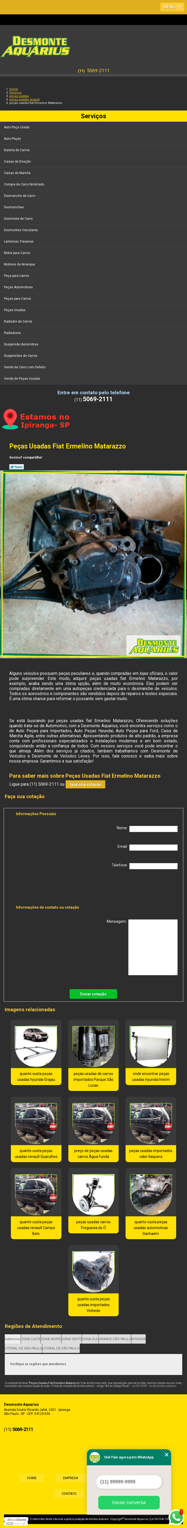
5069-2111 (98, 70)
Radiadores (13, 333)
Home (30, 1478)
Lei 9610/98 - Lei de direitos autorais (154, 1386)
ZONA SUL (90, 1339)
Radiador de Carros (18, 321)
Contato (68, 1494)
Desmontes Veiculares (21, 230)
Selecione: (13, 1339)
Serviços (93, 116)
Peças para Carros (18, 298)
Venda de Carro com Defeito (25, 367)
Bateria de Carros (17, 150)
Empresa (70, 1478)
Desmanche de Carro (20, 196)
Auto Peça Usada (17, 127)
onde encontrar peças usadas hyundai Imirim (151, 1077)
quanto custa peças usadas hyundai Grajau (36, 1077)
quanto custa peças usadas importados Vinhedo (93, 1305)
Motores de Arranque (20, 264)
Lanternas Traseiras (19, 241)
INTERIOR (138, 1339)
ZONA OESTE (71, 1339)
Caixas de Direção (18, 161)
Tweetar (16, 466)
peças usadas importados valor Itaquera (150, 1154)
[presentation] (49, 888)
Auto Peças (13, 139)
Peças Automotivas (19, 287)
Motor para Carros (17, 253)
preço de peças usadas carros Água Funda (93, 1154)
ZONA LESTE (31, 1339)
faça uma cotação (85, 784)
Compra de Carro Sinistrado (24, 184)
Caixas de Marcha (17, 173)
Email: (148, 847)
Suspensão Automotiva (21, 344)
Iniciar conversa (129, 1502)
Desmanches (14, 207)
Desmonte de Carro (18, 219)
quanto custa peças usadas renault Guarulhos (36, 1154)
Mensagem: (142, 947)
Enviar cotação (93, 994)
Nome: (147, 829)
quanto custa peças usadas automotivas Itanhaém (151, 1228)
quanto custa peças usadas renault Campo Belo (36, 1228)
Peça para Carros (17, 276)
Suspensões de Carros (21, 356)
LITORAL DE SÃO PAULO (23, 1348)
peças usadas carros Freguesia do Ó (93, 1225)
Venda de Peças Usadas (22, 378)
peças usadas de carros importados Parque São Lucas (93, 1079)
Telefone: (145, 866)
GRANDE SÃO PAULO (115, 1339)
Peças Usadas (15, 310)
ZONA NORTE (51, 1339)
